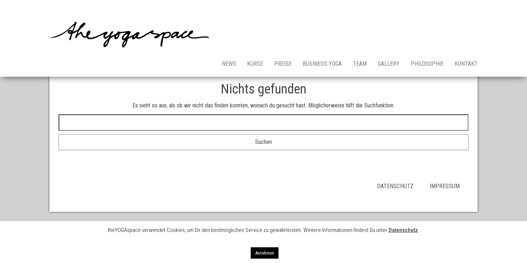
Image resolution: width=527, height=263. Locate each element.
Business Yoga (322, 63)
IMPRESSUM (445, 186)
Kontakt (466, 63)
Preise (283, 63)
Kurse (255, 63)
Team (360, 63)
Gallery (389, 63)
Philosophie (427, 63)
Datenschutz (403, 230)
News (229, 63)
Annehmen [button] (264, 253)
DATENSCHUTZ (403, 186)
